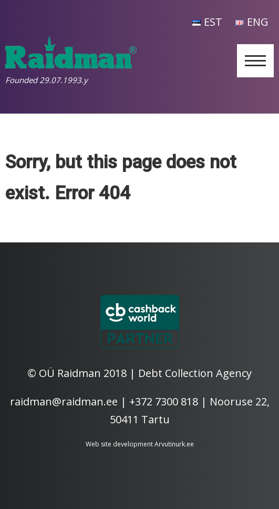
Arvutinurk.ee (174, 444)
